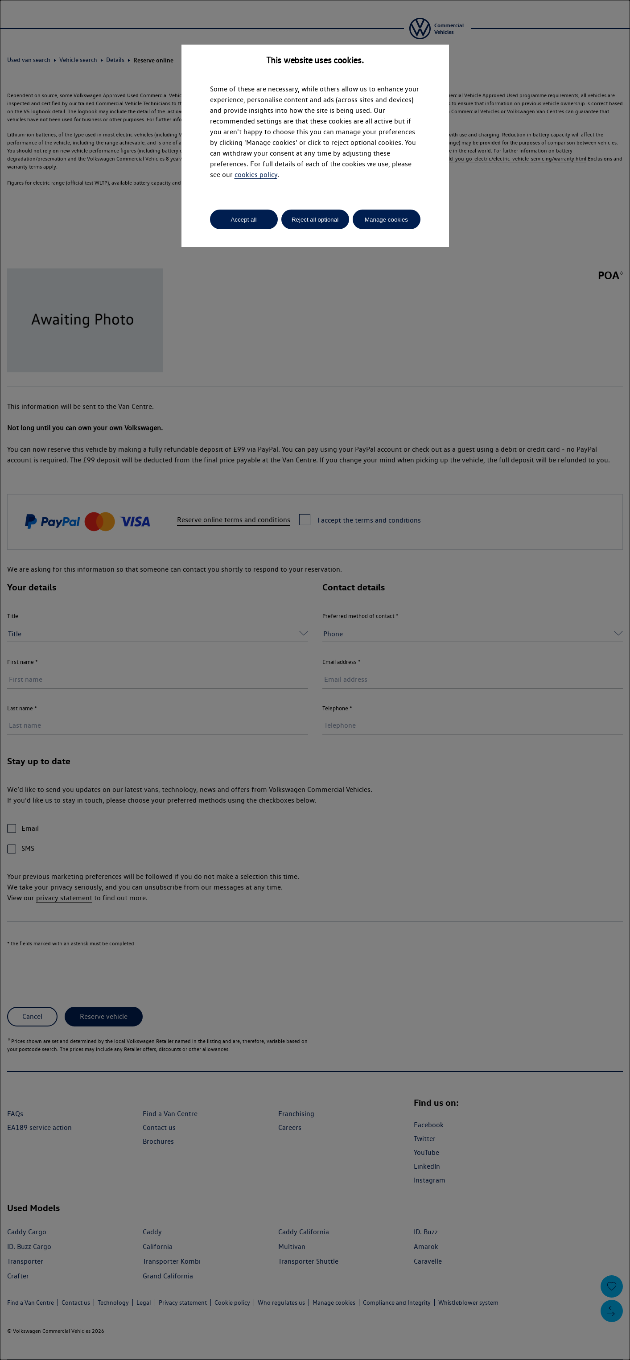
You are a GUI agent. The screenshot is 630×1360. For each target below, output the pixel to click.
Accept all (244, 219)
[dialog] (315, 680)
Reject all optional (315, 219)
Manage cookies (386, 219)
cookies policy (256, 174)
